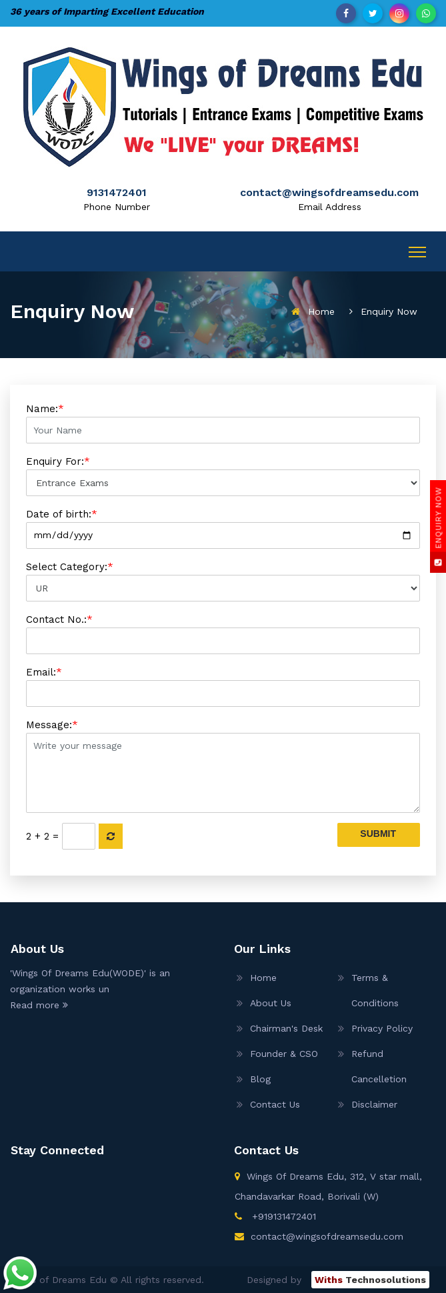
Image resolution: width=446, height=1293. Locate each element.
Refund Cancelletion (379, 1066)
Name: (223, 423)
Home (321, 311)
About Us (270, 1003)
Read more (39, 1005)
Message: (223, 766)
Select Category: (223, 581)
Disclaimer (374, 1104)
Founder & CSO (284, 1053)
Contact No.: (223, 633)
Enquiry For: (223, 475)
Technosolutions (370, 1279)
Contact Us (275, 1104)
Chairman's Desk (286, 1028)
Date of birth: (223, 528)
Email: (223, 686)
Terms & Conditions (375, 990)
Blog (260, 1079)
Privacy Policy (382, 1028)
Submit (378, 833)
